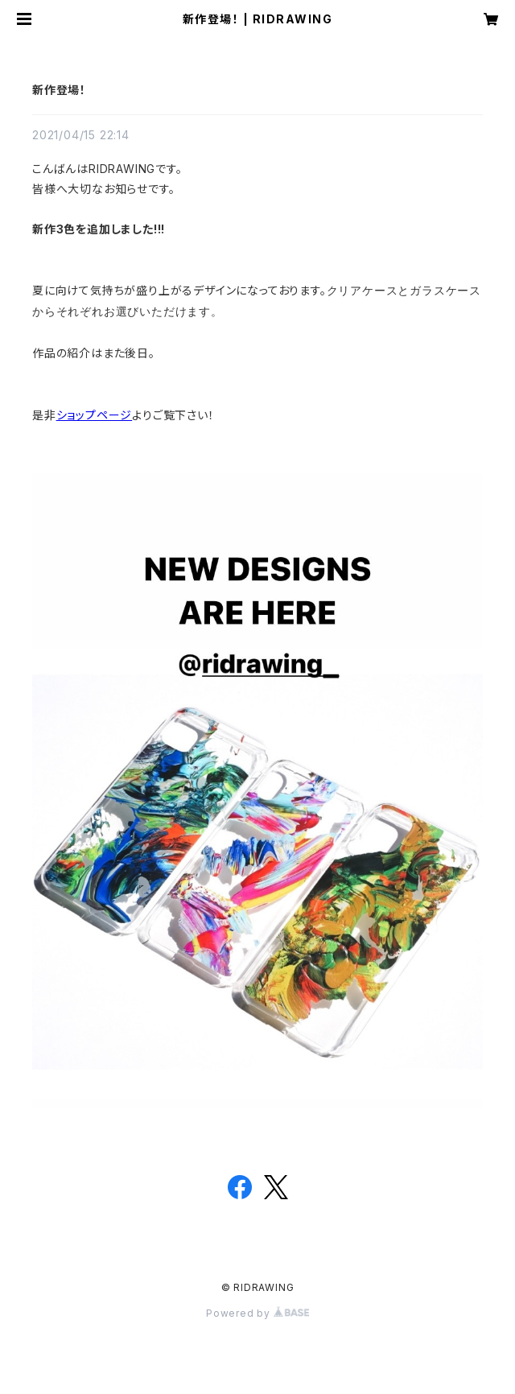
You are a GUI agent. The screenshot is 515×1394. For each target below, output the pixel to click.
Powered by (257, 1313)
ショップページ (94, 415)
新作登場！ (59, 90)
